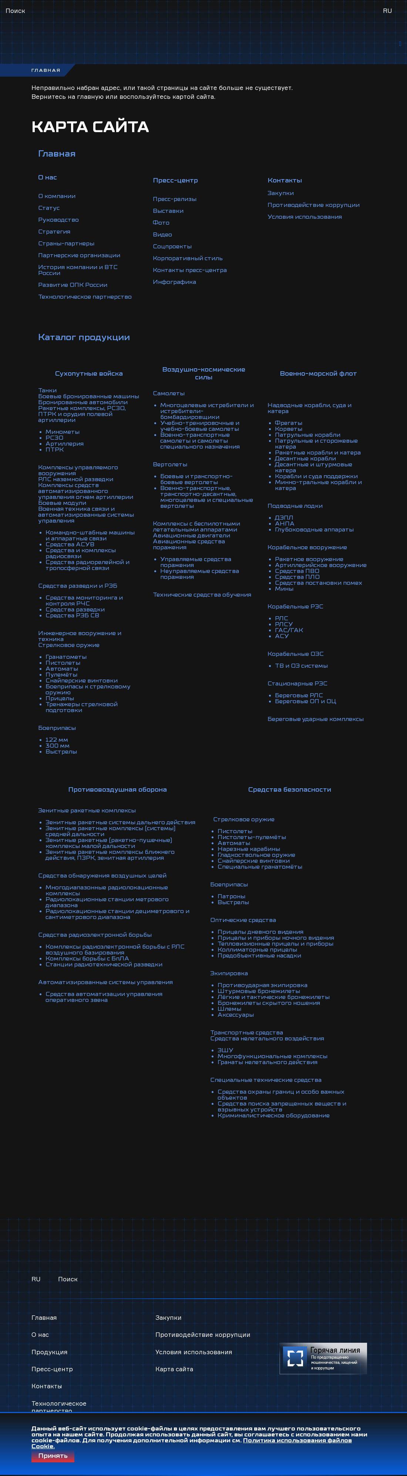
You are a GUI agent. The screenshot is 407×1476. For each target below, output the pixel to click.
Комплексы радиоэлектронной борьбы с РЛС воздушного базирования (115, 949)
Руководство (58, 220)
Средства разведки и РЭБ (77, 586)
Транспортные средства (246, 1032)
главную (90, 96)
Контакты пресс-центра (190, 270)
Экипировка (229, 973)
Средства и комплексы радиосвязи (81, 553)
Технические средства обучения (202, 594)
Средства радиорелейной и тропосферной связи (88, 565)
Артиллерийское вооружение (321, 565)
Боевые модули (62, 503)
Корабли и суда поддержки (316, 476)
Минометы (63, 432)
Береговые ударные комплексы (316, 719)
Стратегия (54, 231)
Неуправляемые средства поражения (199, 574)
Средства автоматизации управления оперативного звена (104, 997)
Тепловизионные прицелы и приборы (275, 943)
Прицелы (60, 698)
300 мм (58, 745)
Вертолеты (170, 464)
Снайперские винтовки (82, 680)
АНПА (285, 523)
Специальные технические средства (266, 1080)
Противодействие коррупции (314, 205)
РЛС (281, 618)
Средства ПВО (297, 571)
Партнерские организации (79, 255)
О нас (40, 1334)
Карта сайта (174, 1369)
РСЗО (54, 438)
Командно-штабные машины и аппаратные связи (90, 535)
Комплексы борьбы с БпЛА (87, 958)
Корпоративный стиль (188, 258)
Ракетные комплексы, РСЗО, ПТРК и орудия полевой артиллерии (82, 414)
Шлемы (229, 1009)
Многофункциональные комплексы (272, 1056)
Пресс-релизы (174, 199)
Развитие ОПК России (72, 285)
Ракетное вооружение (309, 559)
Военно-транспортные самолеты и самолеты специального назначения (200, 441)
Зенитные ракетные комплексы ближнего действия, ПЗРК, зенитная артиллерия (110, 855)
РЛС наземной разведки (75, 479)
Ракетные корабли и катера (318, 452)
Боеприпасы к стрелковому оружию (88, 689)
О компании (56, 196)
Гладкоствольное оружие (256, 855)
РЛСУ (284, 624)
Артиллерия (65, 443)
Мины (284, 589)
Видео (162, 234)
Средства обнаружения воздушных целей (102, 875)
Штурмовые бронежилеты (259, 991)
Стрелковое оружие (69, 645)
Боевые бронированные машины (88, 396)
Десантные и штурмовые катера (313, 467)
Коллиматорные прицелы (257, 949)
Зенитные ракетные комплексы (87, 810)
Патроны (231, 896)
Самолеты (169, 393)
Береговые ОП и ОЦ (305, 701)
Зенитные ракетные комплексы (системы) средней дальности (110, 831)
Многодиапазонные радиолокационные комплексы (107, 890)
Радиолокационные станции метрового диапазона (107, 902)
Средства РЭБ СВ (72, 615)
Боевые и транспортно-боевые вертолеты (196, 479)
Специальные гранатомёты (260, 866)
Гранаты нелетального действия (267, 1062)
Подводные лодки (295, 506)
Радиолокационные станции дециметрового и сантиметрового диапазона (117, 914)
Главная (56, 153)
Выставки (168, 211)
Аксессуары (236, 1015)
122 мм (57, 740)
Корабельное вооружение (307, 547)
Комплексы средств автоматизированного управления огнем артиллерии (85, 491)
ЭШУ (225, 1050)
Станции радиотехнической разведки (104, 964)
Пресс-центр (52, 1369)
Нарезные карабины (249, 849)
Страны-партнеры (66, 243)
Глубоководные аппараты (314, 529)
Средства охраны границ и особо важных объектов (281, 1094)
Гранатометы (66, 657)
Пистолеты (63, 663)
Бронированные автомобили (83, 402)
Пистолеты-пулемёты (252, 837)
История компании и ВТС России (78, 270)
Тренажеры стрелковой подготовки (82, 707)
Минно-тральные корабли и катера (318, 485)
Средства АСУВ (70, 544)
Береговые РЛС (299, 695)
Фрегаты (288, 423)
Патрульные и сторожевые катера (316, 443)
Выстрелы (61, 751)
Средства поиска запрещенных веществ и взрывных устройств (282, 1106)
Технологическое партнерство (85, 296)
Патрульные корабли (307, 435)
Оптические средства (243, 920)
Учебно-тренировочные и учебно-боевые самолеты (199, 426)
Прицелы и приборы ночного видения (276, 938)
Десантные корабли (305, 458)
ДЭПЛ (284, 517)
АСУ (282, 636)
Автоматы (62, 668)
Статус (49, 208)
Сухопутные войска (89, 374)
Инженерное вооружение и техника (79, 636)
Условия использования (305, 217)
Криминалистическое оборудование (274, 1115)
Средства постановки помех (318, 583)
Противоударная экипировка (262, 985)
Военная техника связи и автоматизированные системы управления (86, 515)
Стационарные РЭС (297, 683)
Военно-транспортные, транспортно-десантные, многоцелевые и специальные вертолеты (206, 497)
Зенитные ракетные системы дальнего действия (120, 822)
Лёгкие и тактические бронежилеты (274, 997)
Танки (47, 390)
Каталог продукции (84, 337)
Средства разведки (75, 609)
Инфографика (174, 282)
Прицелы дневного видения (260, 932)
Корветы (288, 429)
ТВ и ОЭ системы (301, 665)
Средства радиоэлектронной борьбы (95, 935)
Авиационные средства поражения (189, 544)
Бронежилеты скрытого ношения (269, 1003)
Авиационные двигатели (191, 535)
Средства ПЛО (297, 577)
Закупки (281, 193)
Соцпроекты (172, 246)
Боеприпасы (57, 728)
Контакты (46, 1386)
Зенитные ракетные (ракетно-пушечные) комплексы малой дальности (109, 843)
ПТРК (55, 449)
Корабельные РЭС (295, 606)
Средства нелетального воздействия (267, 1038)
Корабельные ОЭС (296, 654)
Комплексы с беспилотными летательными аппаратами (196, 526)
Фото (161, 222)
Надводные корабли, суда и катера (310, 408)
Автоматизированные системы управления (105, 982)
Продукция (49, 1352)
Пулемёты (61, 674)
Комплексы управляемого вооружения (78, 470)
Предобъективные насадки (259, 955)
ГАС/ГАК (289, 630)
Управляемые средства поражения (195, 562)
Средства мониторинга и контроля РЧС (84, 600)
